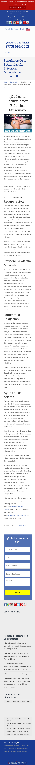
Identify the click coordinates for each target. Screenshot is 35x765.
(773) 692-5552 (21, 11)
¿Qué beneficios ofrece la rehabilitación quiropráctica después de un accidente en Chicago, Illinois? (17, 666)
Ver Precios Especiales (17, 7)
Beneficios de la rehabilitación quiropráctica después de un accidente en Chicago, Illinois (17, 646)
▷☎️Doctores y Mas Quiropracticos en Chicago (18, 34)
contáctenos (21, 515)
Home (5, 82)
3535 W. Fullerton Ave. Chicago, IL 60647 (18, 720)
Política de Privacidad (11, 746)
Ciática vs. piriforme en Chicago (16, 674)
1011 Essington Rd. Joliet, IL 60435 (18, 735)
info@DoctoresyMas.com (17, 14)
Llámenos (11, 515)
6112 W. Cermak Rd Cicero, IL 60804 (18, 729)
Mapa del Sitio (22, 751)
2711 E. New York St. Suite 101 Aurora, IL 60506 (19, 725)
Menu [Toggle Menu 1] (7, 53)
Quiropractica (14, 82)
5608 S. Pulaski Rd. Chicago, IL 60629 (19, 701)
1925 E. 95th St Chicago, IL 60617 (17, 732)
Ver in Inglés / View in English (17, 29)
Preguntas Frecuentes (14, 17)
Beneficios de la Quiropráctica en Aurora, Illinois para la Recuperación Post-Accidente (16, 656)
